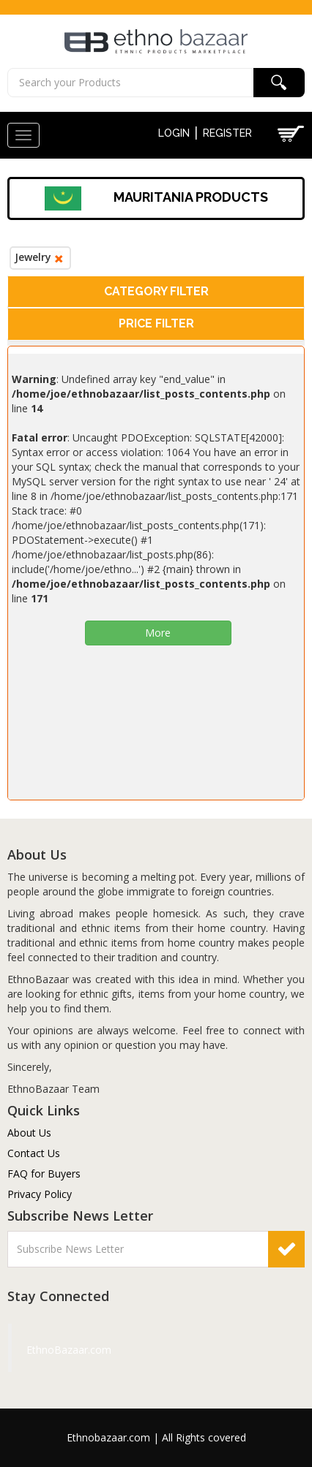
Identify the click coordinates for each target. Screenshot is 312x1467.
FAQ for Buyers (44, 1173)
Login (174, 133)
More (158, 633)
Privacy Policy (39, 1194)
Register (227, 133)
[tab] (156, 292)
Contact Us (33, 1153)
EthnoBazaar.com (43, 1350)
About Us (29, 1133)
